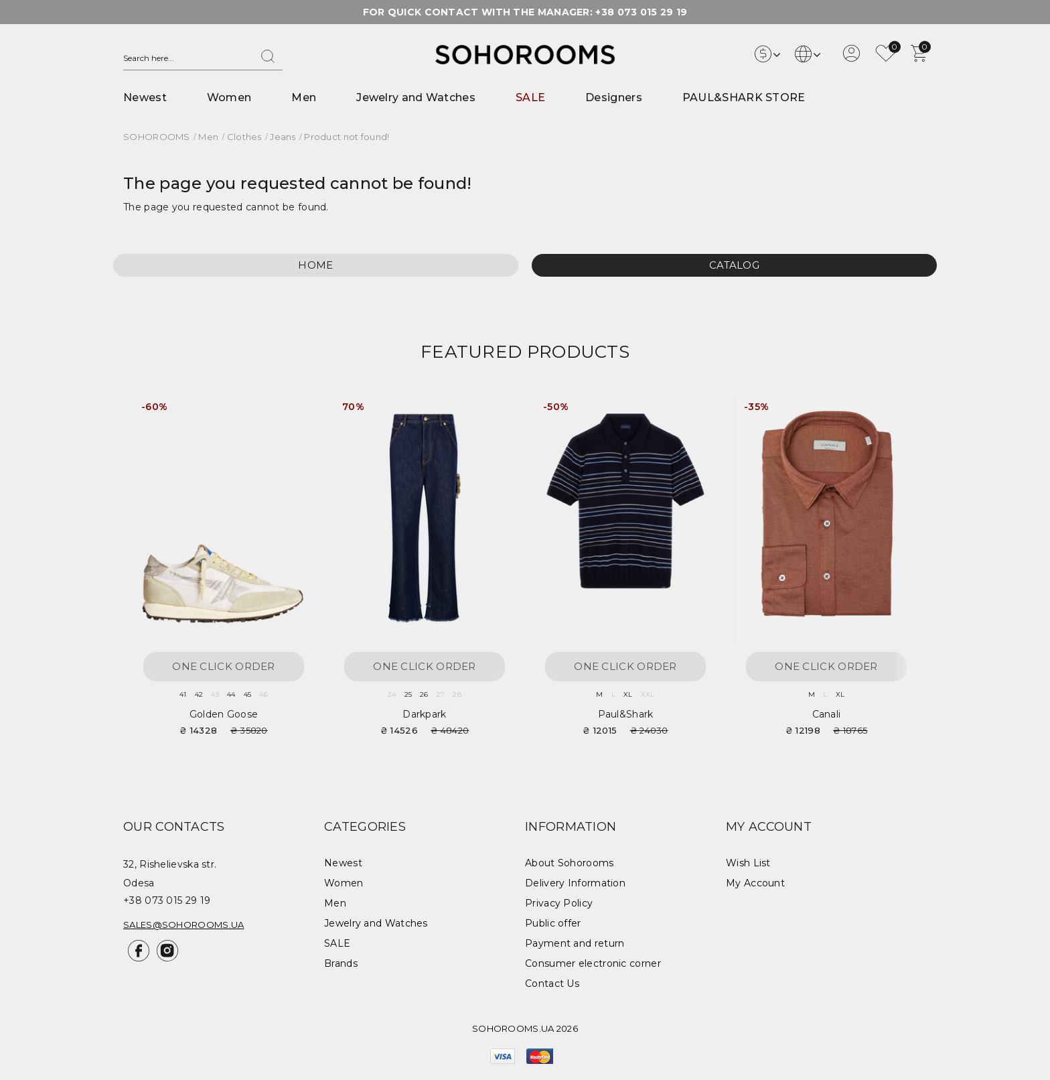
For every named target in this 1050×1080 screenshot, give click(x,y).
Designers (613, 97)
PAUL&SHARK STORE (744, 97)
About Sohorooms (569, 863)
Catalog (734, 265)
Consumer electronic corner (593, 963)
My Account (755, 883)
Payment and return (574, 943)
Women (229, 97)
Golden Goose (224, 714)
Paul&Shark (626, 714)
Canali (826, 714)
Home (315, 265)
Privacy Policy (559, 903)
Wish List (748, 863)
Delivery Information (575, 883)
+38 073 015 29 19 (641, 12)
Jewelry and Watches (415, 97)
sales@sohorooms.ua (183, 924)
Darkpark (424, 714)
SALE (530, 97)
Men (303, 97)
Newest (145, 97)
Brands (341, 963)
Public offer (553, 923)
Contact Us (552, 983)
